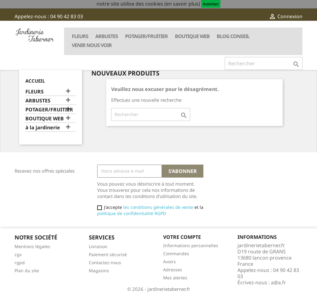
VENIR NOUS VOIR (92, 45)
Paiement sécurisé (108, 254)
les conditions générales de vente (157, 207)
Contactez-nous (105, 262)
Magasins (99, 270)
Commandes (176, 253)
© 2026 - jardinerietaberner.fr (158, 289)
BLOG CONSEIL (233, 36)
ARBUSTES (106, 36)
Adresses (172, 270)
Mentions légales (32, 246)
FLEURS (80, 36)
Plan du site (27, 270)
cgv (18, 254)
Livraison (98, 246)
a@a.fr (278, 282)
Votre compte (182, 237)
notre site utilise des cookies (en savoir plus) (148, 3)
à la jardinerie (42, 127)
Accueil (35, 81)
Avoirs (169, 262)
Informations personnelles (190, 245)
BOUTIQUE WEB (192, 36)
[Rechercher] (263, 63)
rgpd (20, 262)
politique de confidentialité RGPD (131, 213)
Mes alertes (175, 278)
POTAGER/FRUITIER (146, 36)
